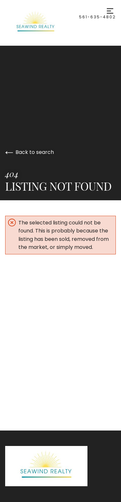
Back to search (29, 152)
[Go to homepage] (42, 23)
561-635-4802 (97, 17)
